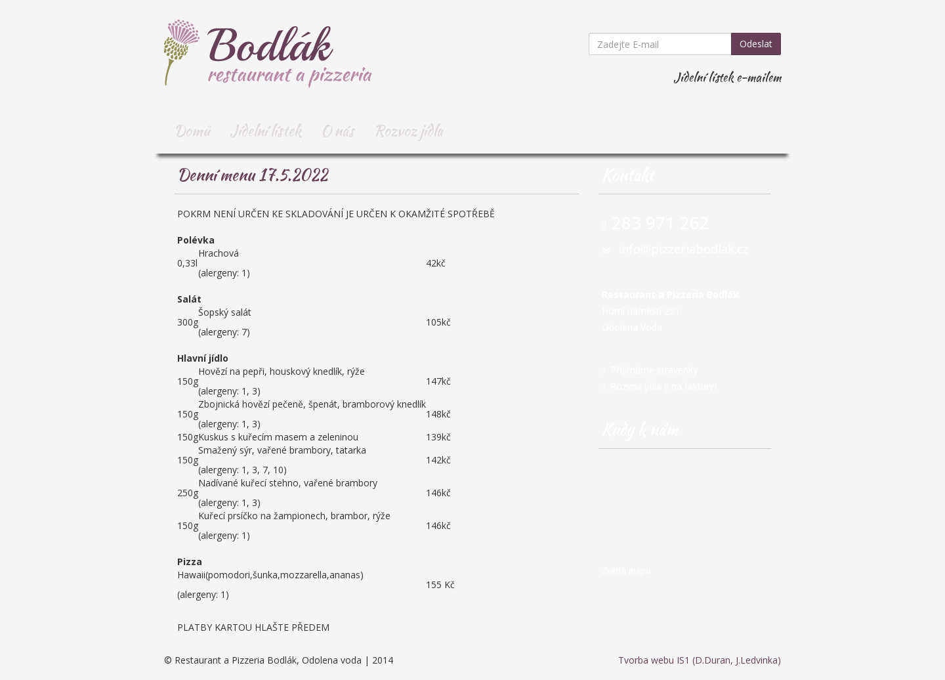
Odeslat (756, 43)
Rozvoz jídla (408, 130)
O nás (337, 130)
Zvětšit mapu (626, 570)
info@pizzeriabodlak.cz (683, 249)
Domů (192, 130)
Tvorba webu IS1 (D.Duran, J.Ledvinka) (699, 660)
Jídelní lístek (265, 130)
